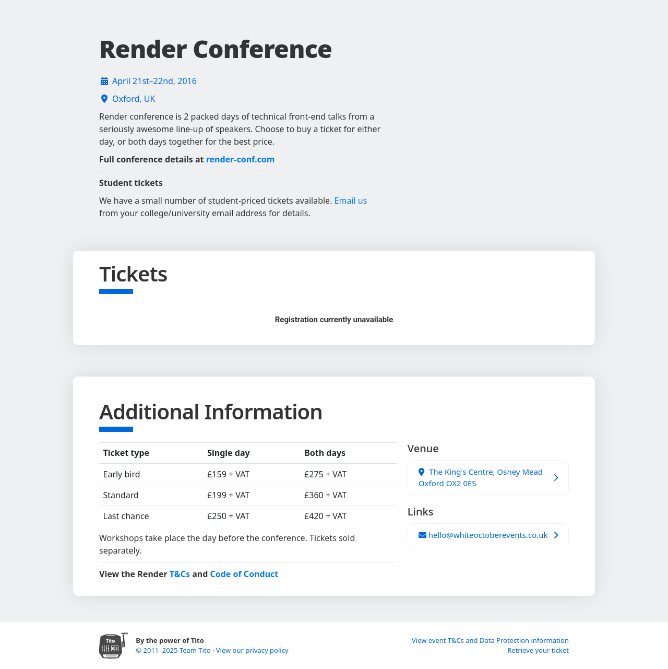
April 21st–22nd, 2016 (154, 81)
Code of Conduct (244, 574)
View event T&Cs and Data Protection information (490, 640)
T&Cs (180, 574)
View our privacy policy (252, 650)
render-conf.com (240, 159)
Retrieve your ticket (538, 650)
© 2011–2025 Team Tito (174, 650)
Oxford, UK (133, 98)
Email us (351, 200)
